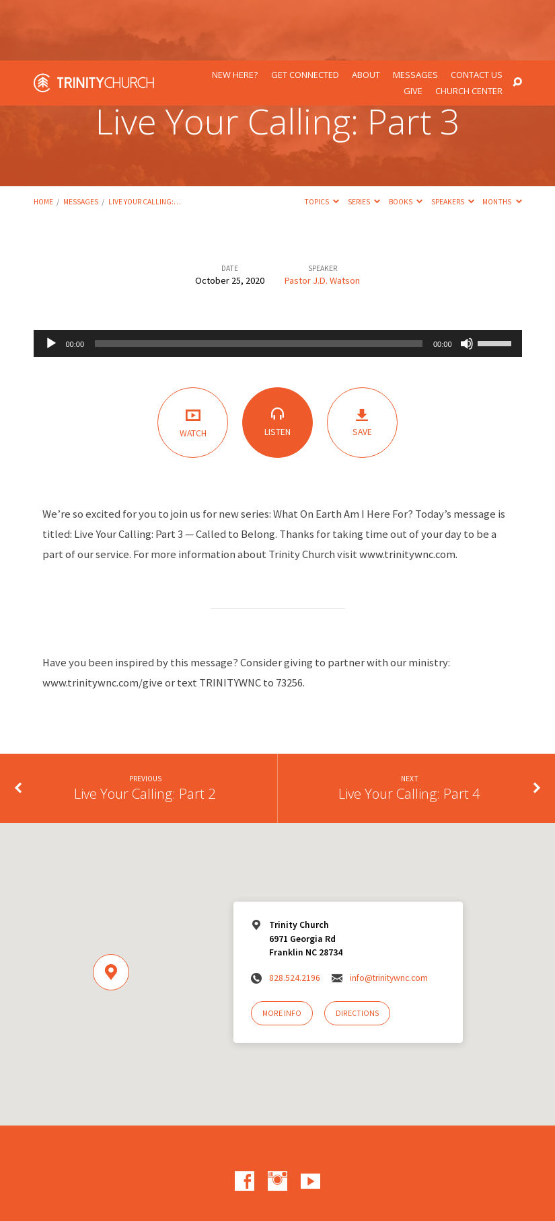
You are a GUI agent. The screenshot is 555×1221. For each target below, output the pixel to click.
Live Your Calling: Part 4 (409, 732)
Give (413, 30)
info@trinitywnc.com (389, 917)
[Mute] (467, 283)
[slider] (258, 283)
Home (43, 141)
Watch (193, 362)
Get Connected (305, 14)
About (366, 14)
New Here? (235, 14)
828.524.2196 (294, 917)
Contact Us (477, 14)
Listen (277, 361)
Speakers (452, 141)
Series (364, 141)
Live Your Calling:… (144, 141)
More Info (281, 952)
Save (362, 362)
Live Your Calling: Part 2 (145, 732)
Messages (415, 14)
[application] (278, 283)
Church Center (469, 30)
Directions (357, 952)
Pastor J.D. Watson (322, 220)
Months (501, 141)
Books (405, 141)
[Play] (51, 283)
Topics (321, 141)
